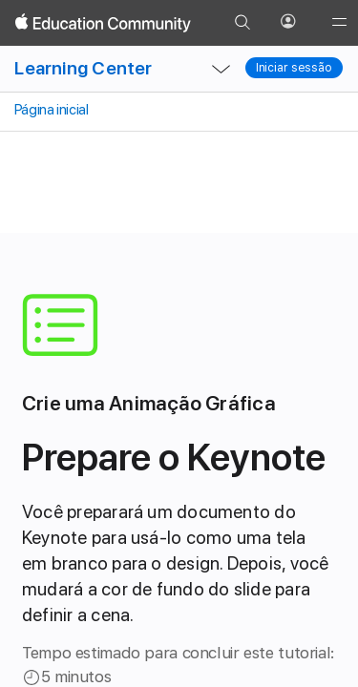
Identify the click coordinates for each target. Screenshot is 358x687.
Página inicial (49, 109)
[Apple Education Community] (103, 23)
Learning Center (83, 68)
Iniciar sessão (294, 67)
